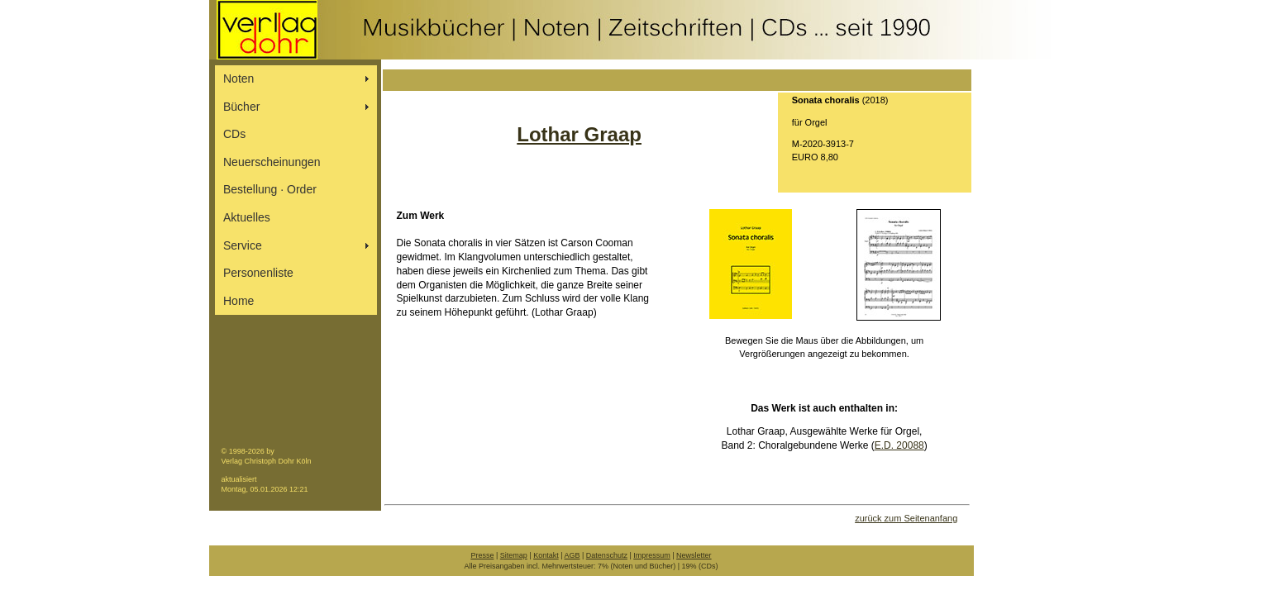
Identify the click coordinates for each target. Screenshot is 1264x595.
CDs (234, 133)
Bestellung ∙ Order (270, 189)
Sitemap (513, 555)
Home (238, 300)
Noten (238, 78)
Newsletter (694, 555)
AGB (572, 555)
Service (242, 245)
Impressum (651, 555)
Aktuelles (246, 217)
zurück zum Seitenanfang (906, 518)
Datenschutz (606, 555)
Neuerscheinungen (272, 162)
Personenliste (258, 272)
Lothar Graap (579, 134)
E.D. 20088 (899, 445)
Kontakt (546, 555)
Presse (482, 555)
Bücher (241, 106)
